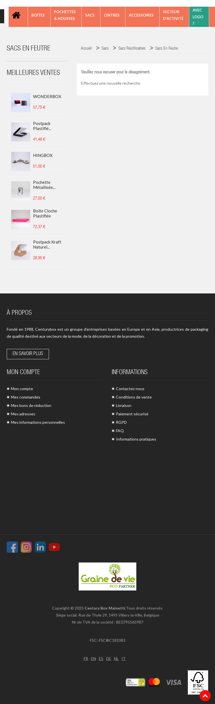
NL (116, 658)
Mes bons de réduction (31, 405)
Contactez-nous (130, 388)
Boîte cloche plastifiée (45, 213)
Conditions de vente (134, 397)
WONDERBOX (47, 96)
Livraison (123, 405)
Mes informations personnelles (38, 422)
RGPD (121, 422)
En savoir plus (28, 353)
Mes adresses (23, 413)
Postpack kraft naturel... (47, 244)
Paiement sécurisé (132, 413)
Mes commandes (25, 397)
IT (123, 658)
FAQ (120, 430)
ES (101, 658)
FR (86, 658)
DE (108, 658)
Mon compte (22, 388)
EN (93, 658)
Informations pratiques (136, 439)
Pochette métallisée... (44, 185)
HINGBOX (43, 155)
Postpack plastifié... (42, 126)
